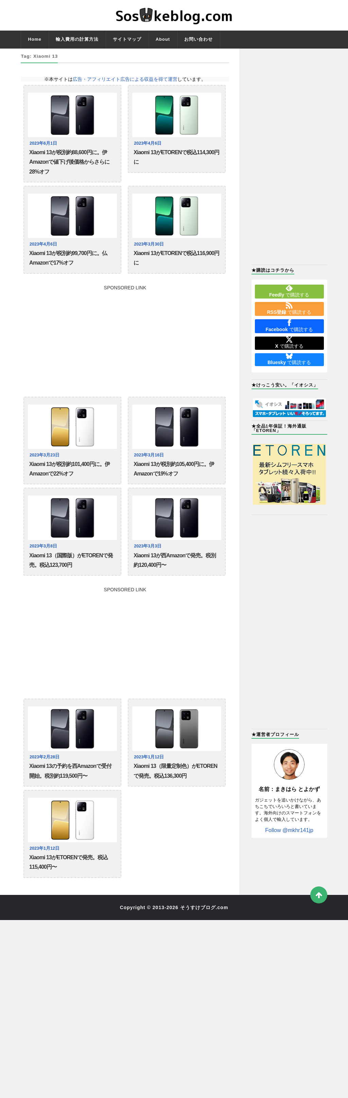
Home (34, 39)
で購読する (289, 291)
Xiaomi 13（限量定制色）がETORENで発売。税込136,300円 (175, 770)
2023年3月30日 (149, 244)
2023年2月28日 (44, 757)
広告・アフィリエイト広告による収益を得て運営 (125, 79)
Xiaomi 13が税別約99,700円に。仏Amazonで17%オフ (68, 258)
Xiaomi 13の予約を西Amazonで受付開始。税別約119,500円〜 (70, 770)
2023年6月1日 (43, 143)
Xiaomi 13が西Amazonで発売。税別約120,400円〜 (175, 560)
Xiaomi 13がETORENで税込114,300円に (176, 157)
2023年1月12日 (149, 757)
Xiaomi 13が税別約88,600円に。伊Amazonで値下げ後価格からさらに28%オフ (69, 162)
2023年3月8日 (43, 546)
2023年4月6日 (147, 143)
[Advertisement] (124, 337)
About (163, 39)
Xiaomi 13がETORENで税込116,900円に (176, 258)
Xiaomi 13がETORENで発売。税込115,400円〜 (68, 862)
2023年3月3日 (147, 546)
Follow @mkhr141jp (289, 830)
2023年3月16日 (149, 455)
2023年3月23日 (44, 455)
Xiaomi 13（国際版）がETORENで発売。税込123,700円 (71, 560)
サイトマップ (127, 39)
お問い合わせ (198, 39)
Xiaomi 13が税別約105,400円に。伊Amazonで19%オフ (174, 468)
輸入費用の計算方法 (77, 39)
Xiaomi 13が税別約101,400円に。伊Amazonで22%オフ (69, 468)
